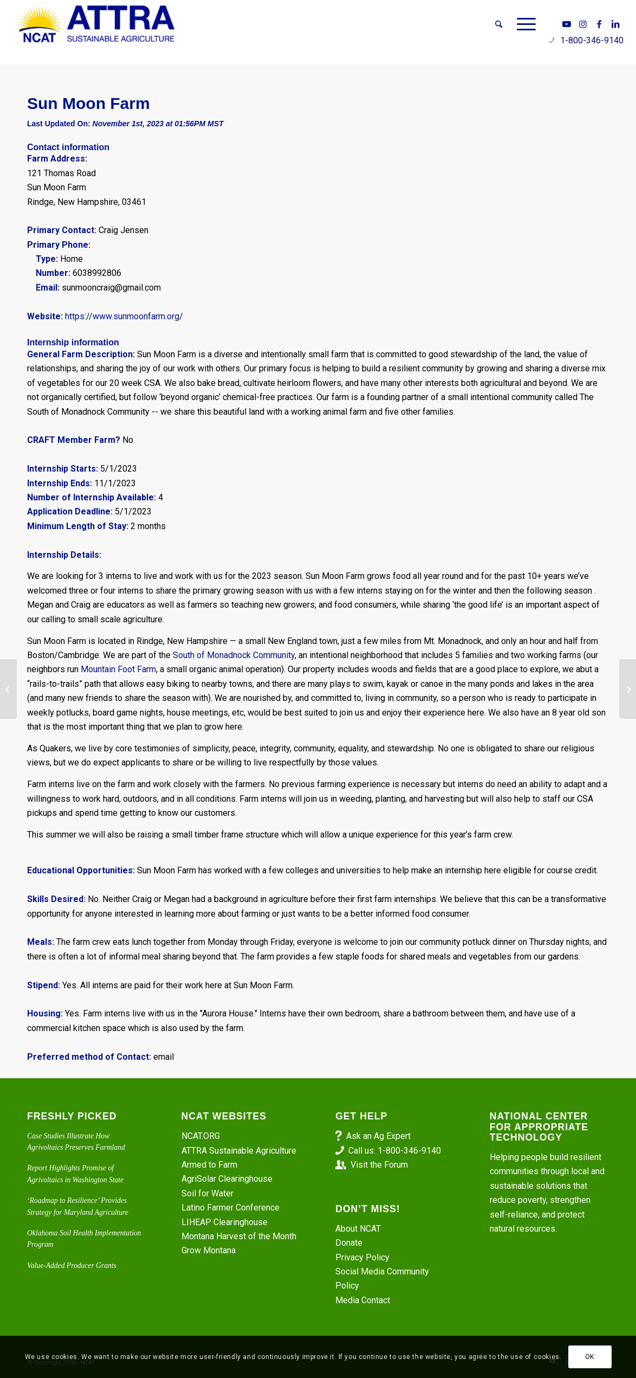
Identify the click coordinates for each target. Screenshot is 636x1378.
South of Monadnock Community (233, 655)
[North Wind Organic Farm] (627, 689)
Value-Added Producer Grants (71, 1265)
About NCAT (358, 1229)
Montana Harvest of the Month (238, 1236)
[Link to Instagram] (583, 24)
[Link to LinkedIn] (615, 24)
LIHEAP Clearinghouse (224, 1222)
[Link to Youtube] (567, 24)
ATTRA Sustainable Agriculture (239, 1150)
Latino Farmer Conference (230, 1207)
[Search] (498, 24)
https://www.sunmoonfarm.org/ (124, 316)
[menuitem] (498, 24)
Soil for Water (207, 1193)
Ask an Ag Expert (378, 1136)
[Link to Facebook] (599, 24)
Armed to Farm (209, 1165)
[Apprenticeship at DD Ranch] (8, 689)
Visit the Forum (379, 1165)
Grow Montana (208, 1250)
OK (589, 1357)
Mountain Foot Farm (118, 669)
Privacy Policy (362, 1257)
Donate (348, 1243)
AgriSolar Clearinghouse (226, 1179)
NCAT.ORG (200, 1136)
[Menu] (523, 24)
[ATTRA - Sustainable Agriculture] (95, 24)
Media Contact (362, 1300)
